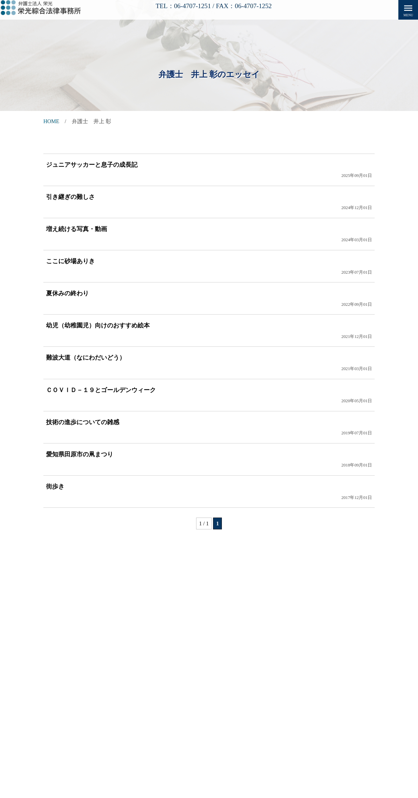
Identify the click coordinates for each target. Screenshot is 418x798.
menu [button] (408, 10)
